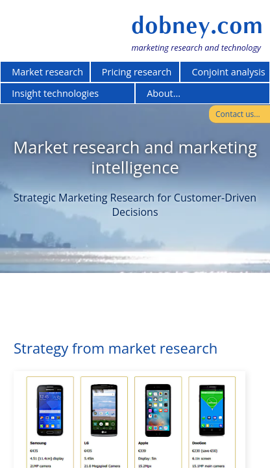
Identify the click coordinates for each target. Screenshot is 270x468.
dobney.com (197, 25)
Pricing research (137, 72)
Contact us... (237, 114)
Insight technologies (55, 93)
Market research (47, 72)
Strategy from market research (115, 348)
